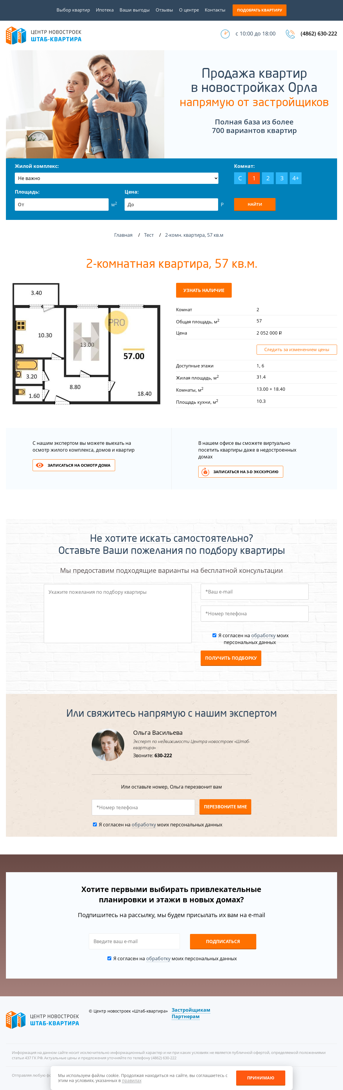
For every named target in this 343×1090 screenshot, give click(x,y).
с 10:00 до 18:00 (256, 33)
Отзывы (164, 10)
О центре (189, 10)
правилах (131, 1080)
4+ (295, 178)
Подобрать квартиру (259, 10)
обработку (263, 635)
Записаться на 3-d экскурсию (245, 471)
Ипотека (105, 10)
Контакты (215, 10)
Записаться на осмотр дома (79, 465)
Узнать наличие (203, 290)
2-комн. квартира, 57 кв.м (195, 235)
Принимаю (260, 1078)
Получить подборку (231, 658)
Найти (255, 204)
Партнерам (186, 1016)
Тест (149, 235)
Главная (123, 235)
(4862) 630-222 (319, 33)
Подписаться (223, 941)
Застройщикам (191, 1010)
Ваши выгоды (135, 10)
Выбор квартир (73, 10)
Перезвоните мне (225, 807)
